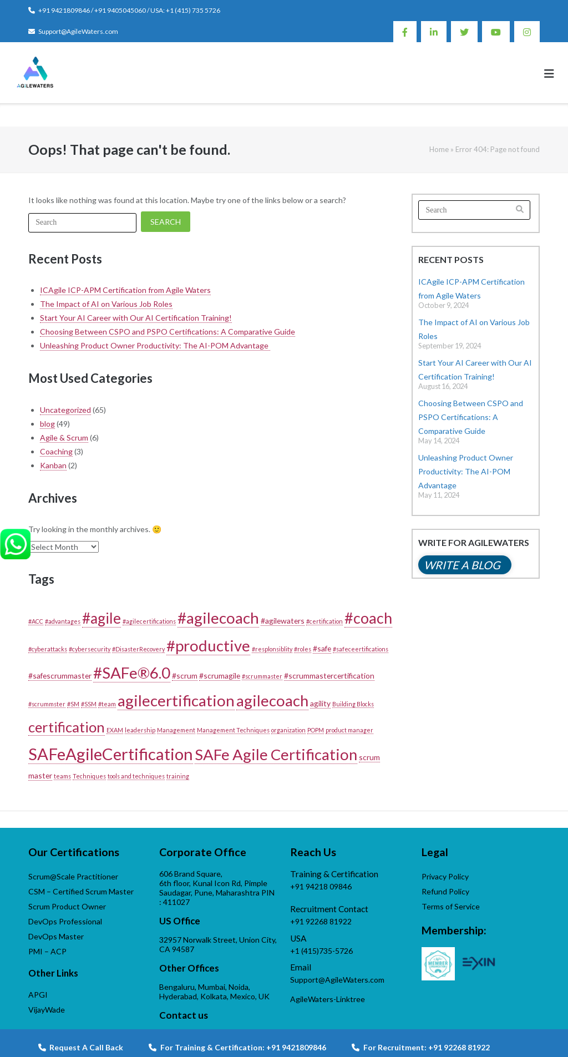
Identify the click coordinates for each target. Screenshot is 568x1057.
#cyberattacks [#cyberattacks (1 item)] (47, 649)
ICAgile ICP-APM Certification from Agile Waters (125, 290)
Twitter (464, 31)
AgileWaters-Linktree (327, 999)
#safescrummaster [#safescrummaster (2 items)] (60, 675)
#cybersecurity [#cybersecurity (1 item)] (89, 649)
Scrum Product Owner (67, 906)
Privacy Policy (445, 876)
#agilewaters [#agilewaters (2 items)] (283, 620)
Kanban (53, 465)
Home (439, 149)
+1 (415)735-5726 (321, 950)
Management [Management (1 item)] (176, 730)
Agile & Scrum (64, 437)
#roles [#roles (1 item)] (302, 649)
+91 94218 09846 (321, 886)
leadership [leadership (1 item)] (140, 730)
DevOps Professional (65, 921)
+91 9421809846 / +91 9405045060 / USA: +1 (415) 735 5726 (129, 10)
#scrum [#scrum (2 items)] (184, 675)
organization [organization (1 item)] (288, 730)
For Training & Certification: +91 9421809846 (237, 1047)
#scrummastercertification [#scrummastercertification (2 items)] (329, 675)
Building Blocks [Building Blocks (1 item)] (353, 703)
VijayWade (46, 1009)
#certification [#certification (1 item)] (324, 621)
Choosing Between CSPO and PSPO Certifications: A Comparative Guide (167, 331)
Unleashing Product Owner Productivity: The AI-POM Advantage (155, 345)
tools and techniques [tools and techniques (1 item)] (136, 776)
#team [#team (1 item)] (107, 703)
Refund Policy (445, 891)
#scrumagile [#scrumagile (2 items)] (219, 675)
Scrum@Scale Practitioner (73, 876)
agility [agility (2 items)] (320, 703)
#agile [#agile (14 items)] (101, 618)
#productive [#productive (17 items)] (208, 645)
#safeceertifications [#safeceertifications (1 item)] (360, 649)
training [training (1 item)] (177, 776)
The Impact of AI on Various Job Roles (106, 303)
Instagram (527, 31)
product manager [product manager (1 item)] (349, 730)
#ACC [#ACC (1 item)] (35, 621)
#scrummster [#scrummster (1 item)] (46, 703)
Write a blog (462, 565)
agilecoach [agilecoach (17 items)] (272, 700)
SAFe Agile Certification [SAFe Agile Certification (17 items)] (276, 754)
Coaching (56, 451)
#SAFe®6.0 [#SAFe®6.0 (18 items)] (131, 672)
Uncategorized (65, 409)
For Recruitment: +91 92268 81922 (421, 1047)
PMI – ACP (47, 951)
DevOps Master (56, 936)
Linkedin (434, 31)
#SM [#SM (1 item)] (73, 703)
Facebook (405, 31)
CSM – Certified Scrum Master (81, 891)
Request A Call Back (80, 1047)
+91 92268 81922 (321, 921)
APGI (38, 994)
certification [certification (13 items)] (66, 727)
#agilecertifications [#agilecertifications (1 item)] (149, 621)
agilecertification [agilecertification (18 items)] (176, 700)
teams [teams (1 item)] (62, 776)
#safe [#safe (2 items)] (322, 648)
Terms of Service (451, 906)
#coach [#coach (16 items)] (368, 618)
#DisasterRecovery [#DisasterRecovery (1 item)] (138, 649)
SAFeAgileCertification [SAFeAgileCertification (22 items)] (110, 753)
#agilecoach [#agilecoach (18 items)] (218, 617)
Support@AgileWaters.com (78, 31)
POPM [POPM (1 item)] (315, 730)
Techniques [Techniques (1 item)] (89, 776)
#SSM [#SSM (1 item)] (89, 703)
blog (47, 423)
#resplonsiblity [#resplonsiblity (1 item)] (272, 649)
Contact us (183, 1015)
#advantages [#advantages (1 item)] (62, 621)
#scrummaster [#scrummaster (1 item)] (262, 676)
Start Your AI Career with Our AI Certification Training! (136, 317)
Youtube (496, 31)
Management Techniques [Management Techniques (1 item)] (233, 730)
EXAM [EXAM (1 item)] (114, 730)
